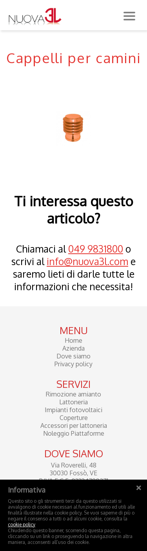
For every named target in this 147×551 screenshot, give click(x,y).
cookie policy (21, 524)
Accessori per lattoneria (73, 425)
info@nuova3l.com (87, 261)
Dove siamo (73, 356)
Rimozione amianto (73, 394)
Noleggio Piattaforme (73, 433)
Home (73, 340)
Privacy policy (73, 364)
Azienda (73, 348)
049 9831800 (95, 248)
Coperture (74, 418)
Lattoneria (73, 402)
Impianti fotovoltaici (73, 410)
